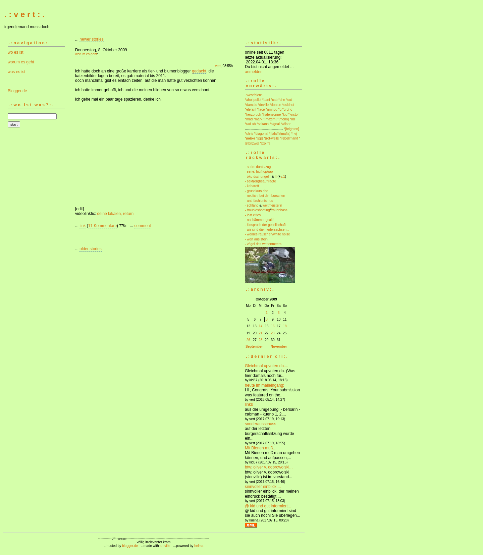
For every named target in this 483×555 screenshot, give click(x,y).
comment (142, 225)
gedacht (199, 71)
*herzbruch (253, 114)
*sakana (263, 124)
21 (260, 333)
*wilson (286, 124)
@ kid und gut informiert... (268, 506)
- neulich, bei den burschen (265, 196)
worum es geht (21, 62)
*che (281, 100)
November (279, 346)
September (254, 346)
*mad (249, 119)
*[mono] (283, 119)
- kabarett (252, 186)
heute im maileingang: (264, 385)
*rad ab (250, 124)
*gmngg (271, 109)
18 (284, 326)
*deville (263, 105)
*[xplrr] (265, 143)
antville (165, 546)
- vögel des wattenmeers (263, 244)
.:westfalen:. (254, 95)
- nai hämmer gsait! (259, 220)
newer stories (91, 39)
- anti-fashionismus (259, 201)
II (276, 176)
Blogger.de (17, 91)
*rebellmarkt (289, 138)
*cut (289, 100)
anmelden (254, 71)
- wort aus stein (256, 239)
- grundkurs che (256, 191)
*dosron (275, 105)
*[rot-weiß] (271, 138)
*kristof (293, 114)
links (249, 404)
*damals (251, 105)
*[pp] (259, 138)
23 (272, 333)
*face (261, 109)
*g (279, 109)
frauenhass (279, 210)
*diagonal (261, 133)
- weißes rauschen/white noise (267, 234)
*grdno (287, 109)
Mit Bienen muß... (260, 448)
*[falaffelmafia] (279, 133)
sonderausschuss (260, 424)
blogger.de (130, 546)
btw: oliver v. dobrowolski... (269, 467)
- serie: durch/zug (258, 167)
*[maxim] (269, 119)
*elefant (250, 109)
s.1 (282, 176)
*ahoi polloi (253, 100)
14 (260, 326)
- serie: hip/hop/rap (259, 171)
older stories (90, 248)
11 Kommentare (102, 225)
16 (272, 326)
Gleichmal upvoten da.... (266, 366)
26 (248, 340)
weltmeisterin (272, 205)
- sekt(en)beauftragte (260, 181)
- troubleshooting (257, 210)
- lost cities (253, 215)
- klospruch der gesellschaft (265, 225)
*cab (274, 100)
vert (218, 66)
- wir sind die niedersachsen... (267, 229)
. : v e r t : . (24, 14)
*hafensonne (271, 114)
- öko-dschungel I (258, 176)
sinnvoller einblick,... (263, 486)
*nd (292, 119)
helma (198, 546)
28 (260, 340)
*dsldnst (288, 105)
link (82, 225)
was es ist (16, 71)
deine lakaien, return (115, 213)
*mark (258, 119)
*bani (266, 100)
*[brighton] (291, 129)
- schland (252, 205)
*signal (275, 124)
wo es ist (15, 52)
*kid (284, 114)
